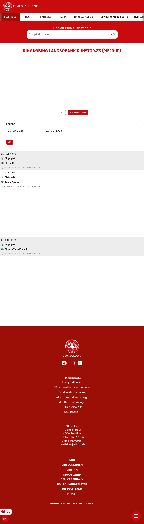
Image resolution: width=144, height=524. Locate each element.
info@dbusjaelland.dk (72, 444)
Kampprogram (78, 113)
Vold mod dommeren (72, 392)
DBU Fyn (72, 470)
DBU (72, 460)
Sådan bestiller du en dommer (72, 387)
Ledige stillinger (72, 382)
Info (60, 113)
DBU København (72, 479)
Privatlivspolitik (72, 407)
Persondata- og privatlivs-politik (72, 504)
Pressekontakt (72, 377)
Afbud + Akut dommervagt (72, 397)
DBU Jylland (72, 474)
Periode (10, 124)
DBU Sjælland (72, 489)
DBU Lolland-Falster (72, 484)
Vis (9, 142)
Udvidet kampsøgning (114, 17)
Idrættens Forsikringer (72, 402)
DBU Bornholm (72, 465)
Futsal (72, 494)
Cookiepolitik (72, 412)
